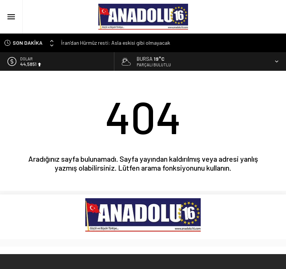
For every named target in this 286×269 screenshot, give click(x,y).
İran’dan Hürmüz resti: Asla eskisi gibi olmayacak (115, 42)
